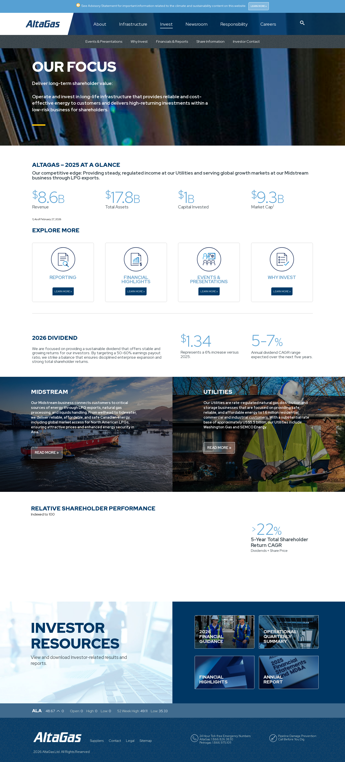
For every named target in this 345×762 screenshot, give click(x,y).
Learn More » (259, 6)
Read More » (47, 452)
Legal (130, 741)
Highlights (136, 282)
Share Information (210, 41)
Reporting (63, 277)
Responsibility (234, 24)
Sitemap (146, 741)
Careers (268, 24)
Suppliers (97, 741)
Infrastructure (133, 24)
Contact (115, 741)
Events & (209, 277)
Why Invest (139, 41)
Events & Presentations (103, 41)
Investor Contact (246, 41)
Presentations (209, 282)
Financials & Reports (172, 41)
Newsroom (196, 24)
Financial (136, 277)
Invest (166, 24)
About (99, 24)
